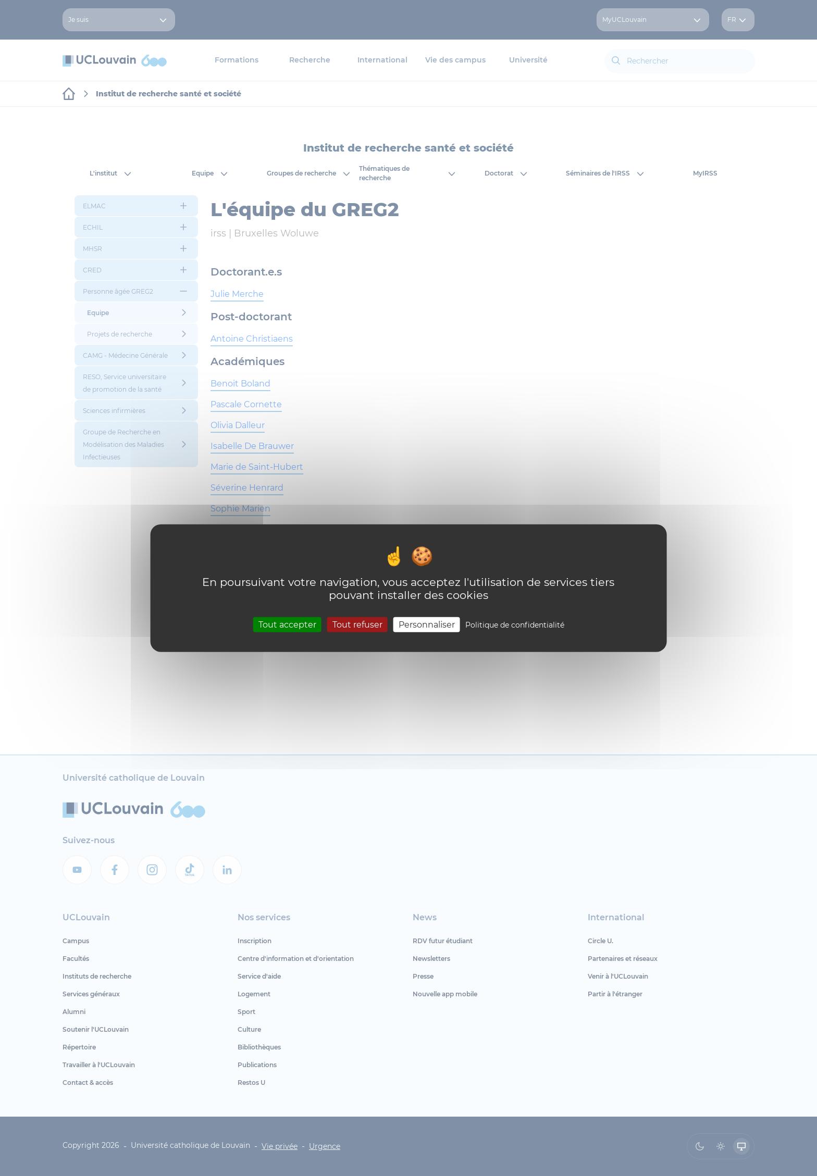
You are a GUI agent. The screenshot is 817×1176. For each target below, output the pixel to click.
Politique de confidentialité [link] (514, 624)
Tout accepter (287, 624)
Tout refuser (357, 624)
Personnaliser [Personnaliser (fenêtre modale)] (427, 624)
